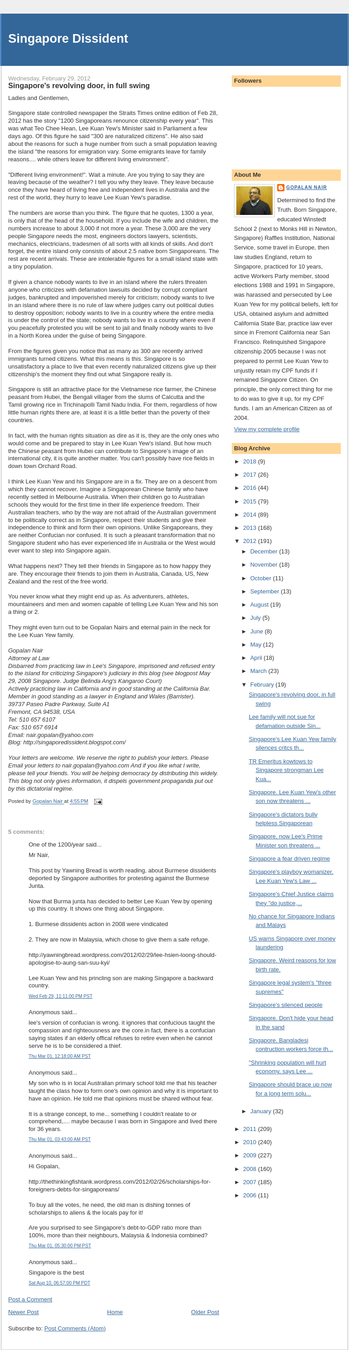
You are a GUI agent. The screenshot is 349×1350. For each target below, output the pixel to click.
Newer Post (23, 1312)
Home (115, 1312)
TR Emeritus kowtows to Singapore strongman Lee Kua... (286, 770)
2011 (250, 1129)
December (264, 551)
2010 (250, 1142)
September (265, 591)
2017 (250, 474)
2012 (250, 541)
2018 (250, 461)
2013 (250, 527)
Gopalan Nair (306, 187)
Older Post (205, 1312)
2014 (250, 514)
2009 (250, 1155)
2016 (250, 487)
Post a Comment (30, 1299)
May (256, 644)
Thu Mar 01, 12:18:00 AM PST (60, 1056)
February (263, 684)
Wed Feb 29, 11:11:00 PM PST (61, 996)
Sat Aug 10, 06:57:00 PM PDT (59, 1282)
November (264, 564)
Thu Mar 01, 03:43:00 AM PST (60, 1139)
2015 (250, 501)
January (261, 1111)
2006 (250, 1195)
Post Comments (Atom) (75, 1328)
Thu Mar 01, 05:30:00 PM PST (60, 1245)
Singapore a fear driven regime (289, 858)
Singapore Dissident (68, 38)
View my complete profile (266, 429)
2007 (250, 1182)
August (260, 604)
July (256, 617)
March (259, 671)
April (257, 657)
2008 (250, 1169)
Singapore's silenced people (285, 1004)
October (261, 578)
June (257, 631)
